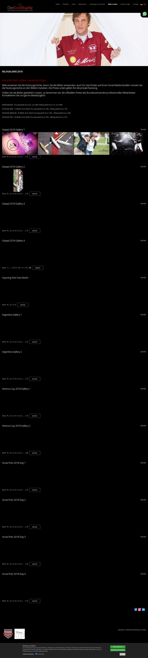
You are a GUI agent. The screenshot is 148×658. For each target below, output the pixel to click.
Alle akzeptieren (118, 647)
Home (58, 4)
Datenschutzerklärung (133, 630)
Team (73, 4)
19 (27, 527)
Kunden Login (125, 4)
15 (27, 157)
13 (30, 268)
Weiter (34, 157)
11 (23, 268)
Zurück (143, 129)
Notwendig (39, 654)
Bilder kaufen (112, 4)
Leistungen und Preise (97, 4)
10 (19, 268)
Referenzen (82, 4)
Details (122, 654)
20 (27, 453)
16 (27, 564)
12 (26, 268)
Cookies (143, 630)
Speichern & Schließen (118, 650)
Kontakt (135, 4)
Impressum (121, 630)
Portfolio (66, 4)
